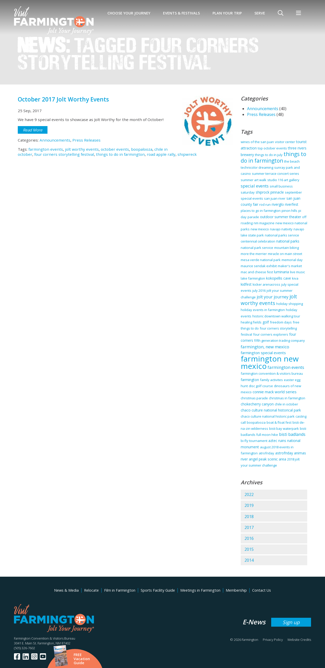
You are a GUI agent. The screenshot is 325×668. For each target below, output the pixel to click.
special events (255, 186)
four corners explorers (270, 334)
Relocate (91, 590)
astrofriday (284, 453)
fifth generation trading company (279, 340)
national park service (257, 247)
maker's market (290, 266)
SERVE (259, 13)
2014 (249, 560)
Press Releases (86, 140)
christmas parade (254, 398)
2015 (249, 549)
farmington (250, 379)
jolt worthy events (82, 149)
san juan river (274, 198)
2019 (249, 505)
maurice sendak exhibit (259, 266)
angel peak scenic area (267, 459)
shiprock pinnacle (270, 192)
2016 (249, 538)
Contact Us (261, 590)
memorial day (292, 260)
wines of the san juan (257, 142)
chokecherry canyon (257, 404)
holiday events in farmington (263, 309)
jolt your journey (272, 297)
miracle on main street (285, 253)
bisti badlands (292, 434)
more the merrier (254, 253)
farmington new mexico (270, 362)
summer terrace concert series (275, 173)
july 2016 (259, 290)
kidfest (246, 284)
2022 (249, 494)
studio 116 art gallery (283, 180)
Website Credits (299, 639)
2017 (249, 527)
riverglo (278, 204)
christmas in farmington (287, 398)
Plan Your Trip (227, 13)
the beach (292, 161)
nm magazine (264, 223)
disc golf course (261, 386)
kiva (295, 278)
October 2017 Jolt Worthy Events (63, 99)
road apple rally (161, 154)
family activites (271, 380)
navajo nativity (281, 229)
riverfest (291, 204)
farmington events (45, 149)
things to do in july (269, 154)
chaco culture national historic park (268, 416)
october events (115, 149)
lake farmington (253, 278)
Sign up (291, 622)
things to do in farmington (120, 154)
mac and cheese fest (257, 272)
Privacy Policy (273, 639)
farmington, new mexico (265, 347)
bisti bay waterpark (284, 428)
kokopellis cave (278, 278)
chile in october (286, 404)
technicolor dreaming (257, 167)
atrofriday (266, 453)
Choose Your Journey (128, 13)
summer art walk (253, 180)
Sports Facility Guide (158, 590)
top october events (272, 148)
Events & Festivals (181, 13)
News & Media (66, 590)
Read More (32, 129)
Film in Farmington (119, 590)
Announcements (55, 140)
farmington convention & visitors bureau (272, 373)
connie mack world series (275, 391)
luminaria (281, 271)
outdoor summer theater (280, 216)
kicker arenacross (266, 284)
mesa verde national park (261, 260)
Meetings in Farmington (200, 590)
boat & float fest (279, 422)
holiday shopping (289, 303)
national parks (287, 241)
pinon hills (289, 210)
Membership (236, 590)
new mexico (260, 229)
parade (253, 217)
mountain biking (286, 247)
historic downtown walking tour (276, 316)
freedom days (281, 322)
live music (297, 272)
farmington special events (263, 352)
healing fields (251, 322)
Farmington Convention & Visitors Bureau (44, 638)
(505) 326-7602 (24, 648)
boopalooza (141, 149)
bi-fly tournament (254, 440)
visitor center (285, 142)
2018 (249, 516)
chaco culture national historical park (271, 410)
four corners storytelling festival (64, 154)
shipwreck (187, 154)
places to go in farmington (261, 210)
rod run (265, 204)
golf (266, 322)
